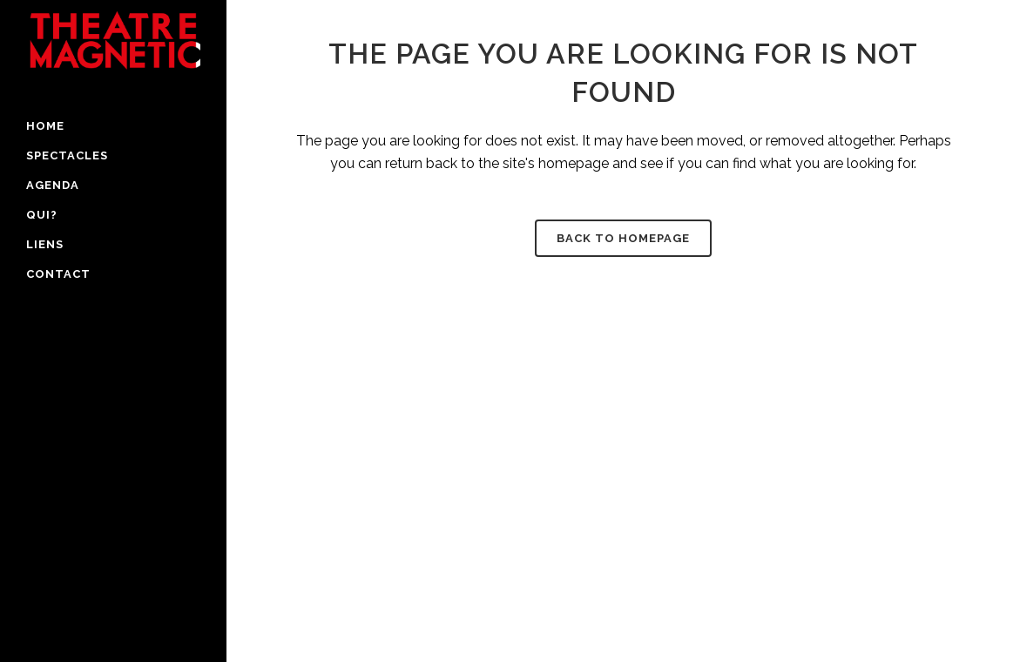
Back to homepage (623, 238)
